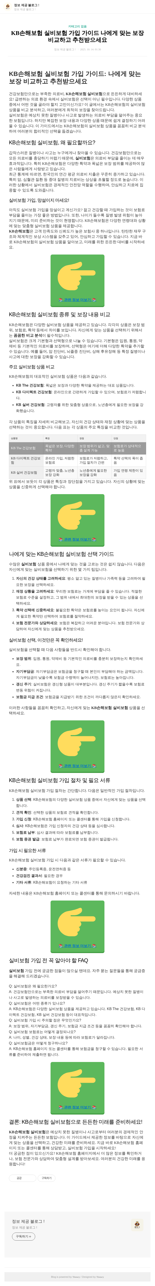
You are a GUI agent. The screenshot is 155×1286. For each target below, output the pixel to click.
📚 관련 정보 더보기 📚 (77, 280)
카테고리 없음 (77, 26)
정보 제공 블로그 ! (26, 5)
